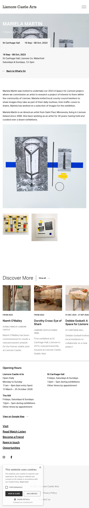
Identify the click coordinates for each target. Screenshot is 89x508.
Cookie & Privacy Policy (44, 493)
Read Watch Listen (14, 431)
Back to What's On (14, 71)
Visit (5, 426)
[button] (22, 499)
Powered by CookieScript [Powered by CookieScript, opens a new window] (23, 502)
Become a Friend (13, 437)
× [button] (40, 468)
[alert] (23, 485)
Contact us (44, 499)
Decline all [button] (32, 493)
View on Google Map (15, 416)
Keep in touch (11, 442)
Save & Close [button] (14, 493)
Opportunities (11, 448)
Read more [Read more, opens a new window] (24, 482)
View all (44, 278)
